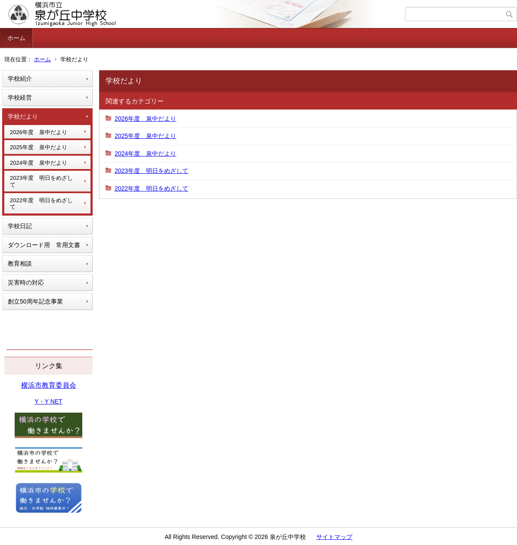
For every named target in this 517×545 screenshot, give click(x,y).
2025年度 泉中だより (38, 147)
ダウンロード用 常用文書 (44, 244)
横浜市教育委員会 (48, 385)
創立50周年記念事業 (35, 301)
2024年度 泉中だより (38, 163)
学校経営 (20, 97)
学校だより (23, 116)
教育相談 (20, 263)
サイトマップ (334, 536)
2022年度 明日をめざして (41, 203)
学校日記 (20, 225)
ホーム (16, 37)
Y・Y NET (48, 401)
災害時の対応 (26, 282)
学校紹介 (20, 78)
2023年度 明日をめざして (41, 181)
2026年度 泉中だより (38, 132)
